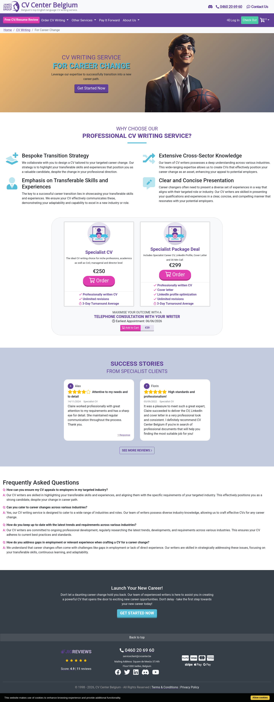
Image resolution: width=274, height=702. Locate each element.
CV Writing (23, 30)
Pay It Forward (109, 20)
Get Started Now (91, 88)
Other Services (82, 20)
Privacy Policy (189, 687)
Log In (233, 20)
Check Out (250, 20)
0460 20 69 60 (137, 650)
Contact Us (257, 6)
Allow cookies (260, 697)
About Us (130, 20)
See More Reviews (137, 450)
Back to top (137, 637)
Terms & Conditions (164, 687)
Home (8, 30)
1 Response (123, 435)
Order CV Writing (53, 20)
